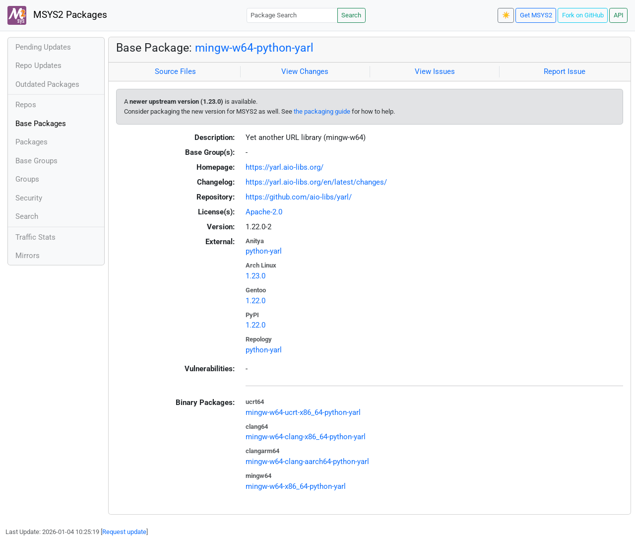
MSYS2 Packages (57, 15)
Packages (31, 141)
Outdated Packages (47, 84)
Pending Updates (43, 47)
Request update (124, 532)
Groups (27, 179)
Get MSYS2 (536, 15)
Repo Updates (38, 65)
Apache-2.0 (264, 211)
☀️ (506, 15)
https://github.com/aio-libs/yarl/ (299, 197)
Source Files (175, 71)
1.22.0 (255, 300)
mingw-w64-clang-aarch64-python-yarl (307, 461)
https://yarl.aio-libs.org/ (284, 167)
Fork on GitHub (583, 15)
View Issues (435, 71)
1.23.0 (255, 275)
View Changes (304, 71)
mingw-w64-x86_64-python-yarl (296, 486)
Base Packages (40, 123)
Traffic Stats (35, 237)
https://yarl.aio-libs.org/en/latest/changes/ (316, 182)
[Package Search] (292, 15)
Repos (25, 104)
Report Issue (564, 71)
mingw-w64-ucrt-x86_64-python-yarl (303, 412)
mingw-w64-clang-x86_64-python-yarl (306, 436)
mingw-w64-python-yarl (254, 47)
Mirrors (27, 255)
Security (28, 198)
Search (351, 15)
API (619, 15)
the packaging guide (322, 111)
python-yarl (264, 251)
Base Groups (36, 160)
